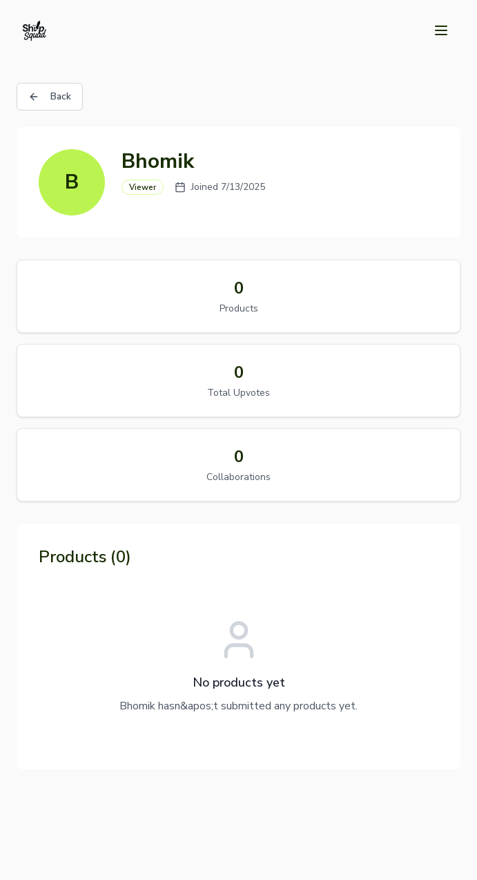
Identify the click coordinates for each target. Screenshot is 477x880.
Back (49, 96)
